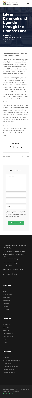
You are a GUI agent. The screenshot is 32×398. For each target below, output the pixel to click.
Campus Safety (8, 364)
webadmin (8, 35)
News (18, 37)
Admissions (6, 301)
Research (6, 39)
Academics (6, 298)
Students (6, 304)
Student (13, 39)
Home (5, 291)
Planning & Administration (11, 361)
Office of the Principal (10, 367)
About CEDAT (7, 295)
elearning (6, 328)
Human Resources (9, 373)
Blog (6, 37)
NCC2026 (6, 310)
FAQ (4, 340)
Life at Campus (8, 334)
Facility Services (8, 370)
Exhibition (12, 37)
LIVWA (5, 343)
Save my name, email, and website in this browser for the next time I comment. (16, 214)
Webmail (6, 331)
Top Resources (8, 337)
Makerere (6, 325)
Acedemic (6, 358)
